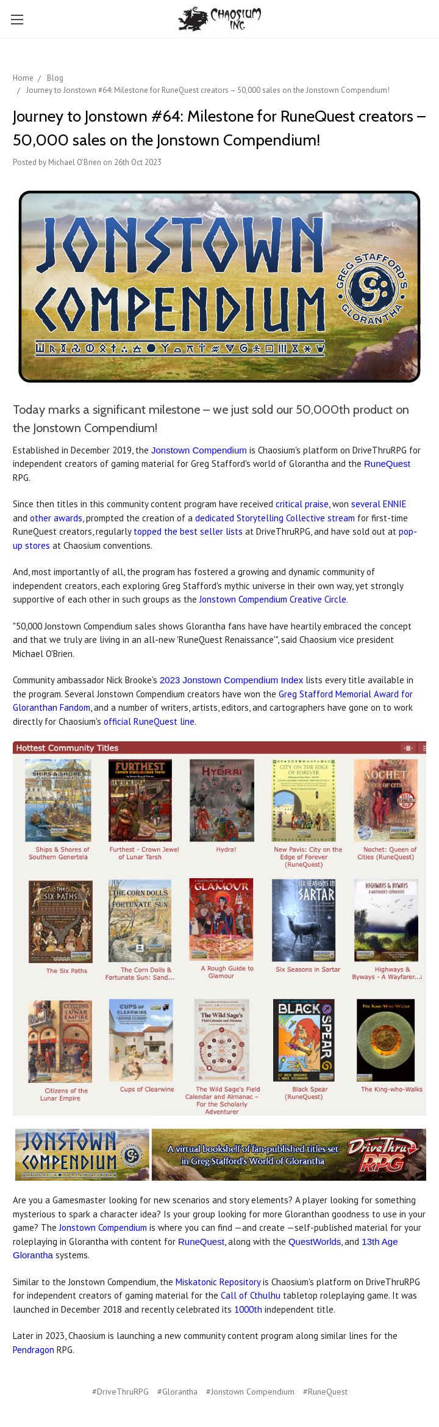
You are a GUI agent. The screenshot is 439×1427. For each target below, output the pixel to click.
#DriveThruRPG (120, 1391)
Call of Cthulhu (250, 1295)
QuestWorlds (314, 1241)
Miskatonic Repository (218, 1282)
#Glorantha (177, 1391)
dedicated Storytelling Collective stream (275, 518)
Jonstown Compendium (199, 450)
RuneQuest (387, 463)
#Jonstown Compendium (250, 1391)
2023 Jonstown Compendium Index (231, 680)
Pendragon (33, 1349)
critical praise (302, 504)
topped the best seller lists (188, 531)
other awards (56, 518)
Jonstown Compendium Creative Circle (272, 599)
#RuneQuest (325, 1391)
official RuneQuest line (149, 721)
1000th (248, 1309)
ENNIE (395, 504)
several (367, 504)
